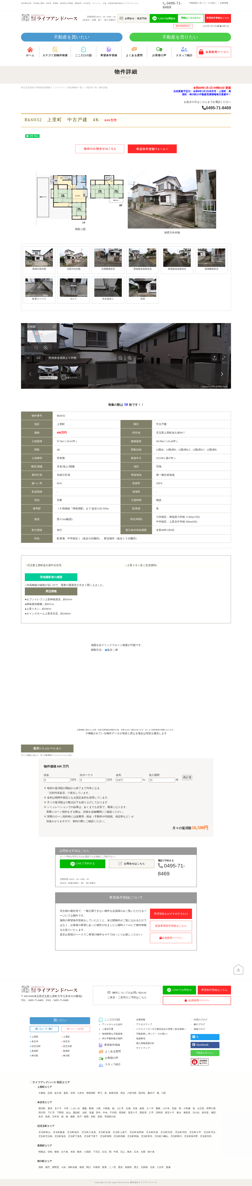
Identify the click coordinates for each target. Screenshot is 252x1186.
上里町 (34, 1037)
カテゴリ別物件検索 (55, 52)
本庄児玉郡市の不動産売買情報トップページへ (43, 87)
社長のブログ (200, 1019)
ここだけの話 (83, 52)
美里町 (34, 1051)
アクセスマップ (144, 1024)
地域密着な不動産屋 (112, 1034)
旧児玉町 (36, 1046)
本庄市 (34, 1041)
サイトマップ (143, 1048)
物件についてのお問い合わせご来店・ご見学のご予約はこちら (127, 995)
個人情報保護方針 (145, 1043)
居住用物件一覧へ (75, 87)
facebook (200, 1045)
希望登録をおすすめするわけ (171, 913)
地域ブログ (199, 1029)
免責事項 (140, 1038)
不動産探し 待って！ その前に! (152, 1034)
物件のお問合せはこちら (99, 148)
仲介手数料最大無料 (112, 1038)
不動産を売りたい (180, 37)
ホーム (30, 52)
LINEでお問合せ (179, 990)
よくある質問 (134, 52)
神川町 (34, 1055)
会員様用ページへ (214, 51)
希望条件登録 (108, 52)
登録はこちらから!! (191, 17)
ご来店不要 (107, 1029)
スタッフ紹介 (184, 52)
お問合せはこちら (131, 864)
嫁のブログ (199, 1024)
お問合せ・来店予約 (133, 18)
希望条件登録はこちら (217, 18)
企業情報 (224, 3)
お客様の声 (159, 52)
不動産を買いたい (72, 37)
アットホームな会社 (112, 1024)
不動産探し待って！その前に (202, 3)
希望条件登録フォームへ (152, 148)
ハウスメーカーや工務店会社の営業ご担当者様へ (161, 1029)
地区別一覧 (91, 87)
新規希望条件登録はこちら (171, 926)
